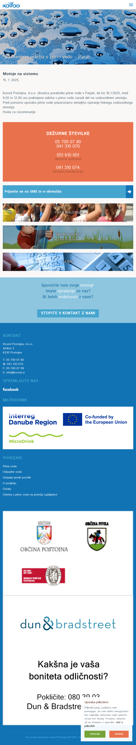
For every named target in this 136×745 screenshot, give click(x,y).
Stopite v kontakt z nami (68, 313)
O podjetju (9, 483)
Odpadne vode (12, 472)
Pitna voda (10, 466)
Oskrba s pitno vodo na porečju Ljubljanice (30, 495)
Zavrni (119, 734)
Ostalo (7, 489)
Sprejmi (95, 734)
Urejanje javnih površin (17, 477)
